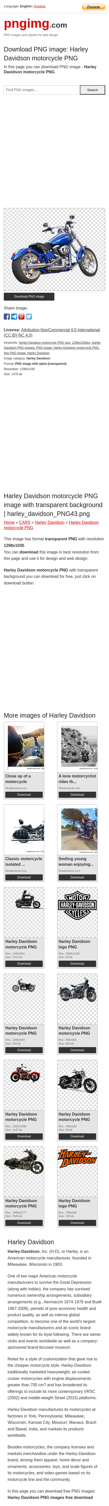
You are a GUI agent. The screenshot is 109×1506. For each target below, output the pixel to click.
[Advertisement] (54, 153)
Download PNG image (29, 296)
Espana (39, 6)
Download (24, 795)
